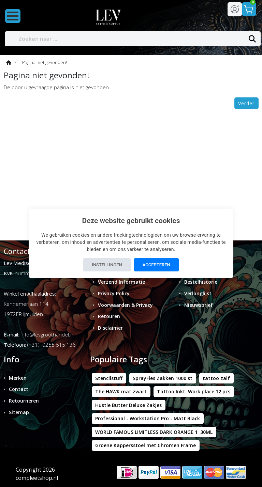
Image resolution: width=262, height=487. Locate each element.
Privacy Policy (114, 293)
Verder (246, 103)
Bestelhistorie (200, 282)
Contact (18, 389)
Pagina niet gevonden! (44, 62)
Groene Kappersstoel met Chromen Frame (145, 445)
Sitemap (19, 412)
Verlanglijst (198, 293)
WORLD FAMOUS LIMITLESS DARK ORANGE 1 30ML (154, 432)
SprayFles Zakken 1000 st (162, 378)
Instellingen (107, 264)
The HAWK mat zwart (121, 391)
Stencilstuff (108, 378)
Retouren (109, 316)
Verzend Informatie (121, 282)
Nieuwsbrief (198, 305)
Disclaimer (110, 328)
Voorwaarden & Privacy (125, 305)
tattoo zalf (216, 378)
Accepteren (156, 264)
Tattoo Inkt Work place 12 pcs (193, 391)
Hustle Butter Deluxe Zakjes (128, 405)
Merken (18, 378)
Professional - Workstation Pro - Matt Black (147, 418)
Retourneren (24, 400)
